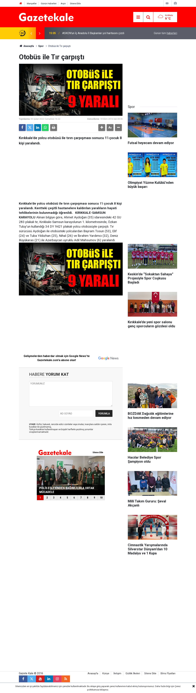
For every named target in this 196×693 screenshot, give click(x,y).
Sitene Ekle (75, 3)
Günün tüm (165, 33)
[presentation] (31, 33)
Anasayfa (26, 46)
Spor (41, 46)
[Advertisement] (71, 172)
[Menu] (138, 17)
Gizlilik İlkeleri (133, 673)
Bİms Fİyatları (168, 673)
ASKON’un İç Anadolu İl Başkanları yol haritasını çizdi (93, 33)
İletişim (117, 673)
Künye (105, 673)
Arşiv (63, 3)
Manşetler (32, 3)
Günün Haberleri (48, 3)
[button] (101, 127)
